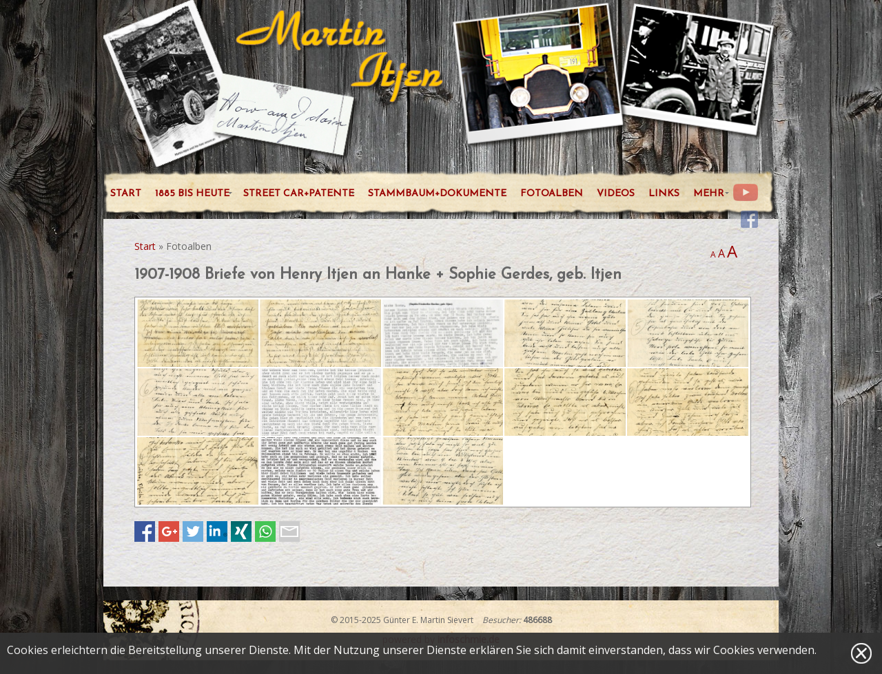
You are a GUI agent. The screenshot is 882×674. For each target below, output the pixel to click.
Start (145, 246)
